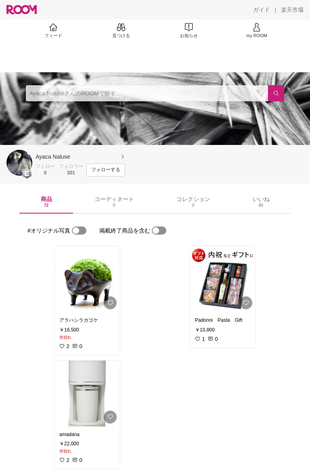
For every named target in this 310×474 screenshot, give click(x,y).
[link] (87, 279)
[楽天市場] (292, 9)
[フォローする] (105, 170)
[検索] (276, 93)
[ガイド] (261, 9)
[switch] (79, 231)
